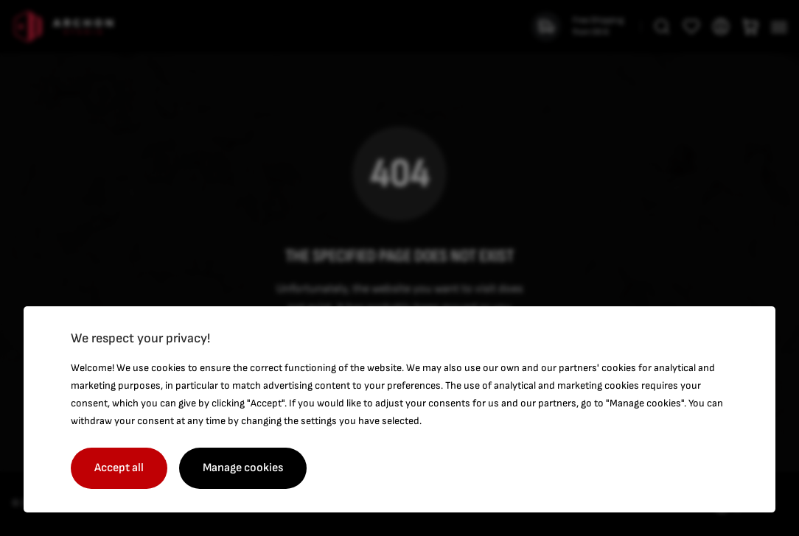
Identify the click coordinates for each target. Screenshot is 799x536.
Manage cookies (243, 468)
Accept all (119, 468)
